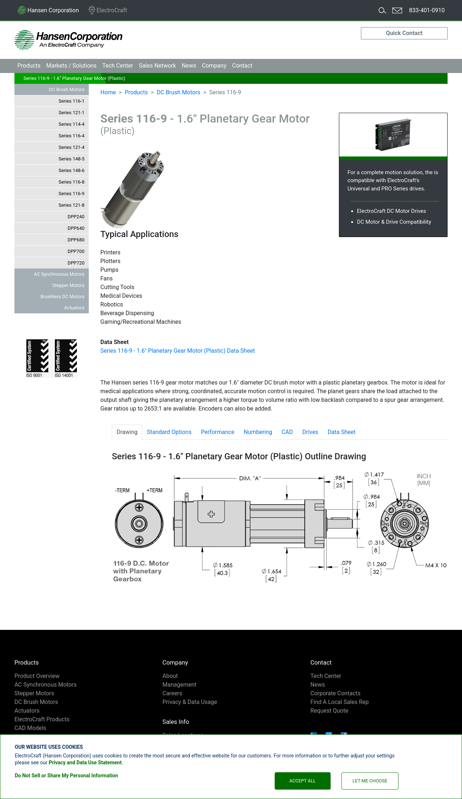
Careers (172, 693)
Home (108, 92)
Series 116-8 (71, 182)
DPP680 (75, 239)
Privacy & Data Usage (189, 702)
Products (136, 92)
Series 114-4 (71, 124)
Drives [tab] (310, 432)
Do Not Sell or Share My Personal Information (66, 775)
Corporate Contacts (335, 693)
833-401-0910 (427, 10)
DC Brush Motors (66, 89)
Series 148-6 (71, 170)
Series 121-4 (71, 147)
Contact (242, 65)
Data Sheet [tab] (342, 432)
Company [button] (214, 65)
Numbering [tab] (258, 432)
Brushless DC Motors (62, 296)
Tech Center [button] (117, 65)
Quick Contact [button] (404, 33)
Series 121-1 (71, 112)
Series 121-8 (71, 205)
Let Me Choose (370, 780)
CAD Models (30, 728)
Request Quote (329, 710)
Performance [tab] (218, 432)
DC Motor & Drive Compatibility (394, 222)
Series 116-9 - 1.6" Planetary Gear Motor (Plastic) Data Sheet (177, 350)
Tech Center (325, 676)
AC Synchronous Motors (59, 274)
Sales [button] (157, 65)
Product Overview (37, 676)
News (189, 65)
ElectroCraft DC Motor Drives (391, 211)
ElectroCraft (107, 10)
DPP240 (75, 216)
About (170, 676)
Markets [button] (71, 65)
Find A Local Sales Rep (339, 702)
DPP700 (75, 251)
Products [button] (28, 65)
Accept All (302, 780)
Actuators (74, 307)
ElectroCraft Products (42, 719)
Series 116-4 (71, 135)
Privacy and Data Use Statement (85, 762)
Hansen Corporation (48, 12)
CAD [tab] (287, 432)
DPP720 (75, 263)
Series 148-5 (71, 159)
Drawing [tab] (127, 432)
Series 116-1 (71, 101)
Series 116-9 (71, 193)
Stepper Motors (68, 285)
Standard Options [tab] (169, 432)
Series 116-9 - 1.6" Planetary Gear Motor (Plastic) (74, 78)
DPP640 (75, 228)
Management (179, 684)
